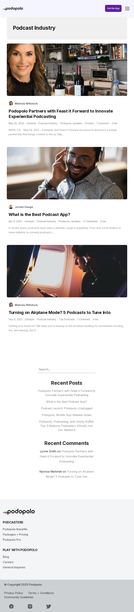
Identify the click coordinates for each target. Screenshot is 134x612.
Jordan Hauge (24, 207)
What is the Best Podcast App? (39, 214)
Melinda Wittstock (26, 103)
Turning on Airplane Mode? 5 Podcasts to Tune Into (59, 312)
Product (89, 123)
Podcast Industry (48, 123)
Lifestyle (29, 221)
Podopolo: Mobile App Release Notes (66, 415)
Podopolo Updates (71, 123)
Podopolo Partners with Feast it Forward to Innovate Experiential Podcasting (66, 456)
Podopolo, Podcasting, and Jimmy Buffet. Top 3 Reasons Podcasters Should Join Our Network (66, 426)
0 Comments (90, 221)
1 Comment (102, 123)
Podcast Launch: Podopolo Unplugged (66, 408)
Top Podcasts (67, 319)
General (31, 123)
